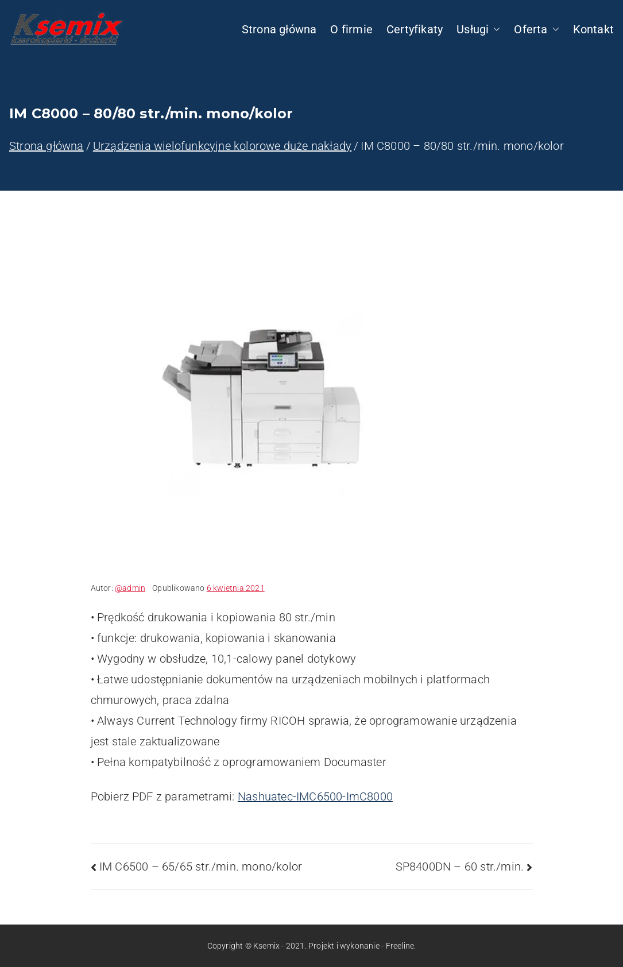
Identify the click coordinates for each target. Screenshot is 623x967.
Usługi (478, 29)
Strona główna (279, 29)
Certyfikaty (414, 29)
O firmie (351, 29)
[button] (494, 29)
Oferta (536, 29)
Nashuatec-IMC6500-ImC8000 (315, 796)
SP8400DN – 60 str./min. (460, 866)
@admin (130, 588)
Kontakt (593, 29)
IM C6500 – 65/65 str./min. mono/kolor (200, 866)
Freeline (400, 945)
